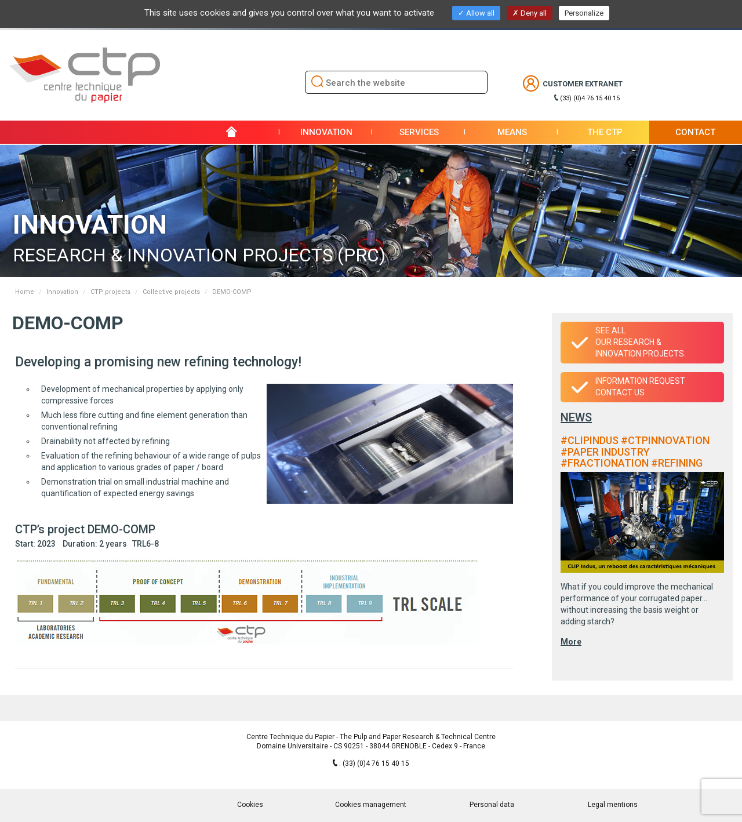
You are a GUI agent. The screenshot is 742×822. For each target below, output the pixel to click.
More (571, 641)
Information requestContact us (640, 386)
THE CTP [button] (605, 132)
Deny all (529, 13)
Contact (695, 132)
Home (24, 292)
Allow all (476, 13)
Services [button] (419, 132)
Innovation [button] (326, 132)
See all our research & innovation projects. (640, 342)
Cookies (250, 805)
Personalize (584, 13)
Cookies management (370, 805)
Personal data (492, 805)
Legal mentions (613, 805)
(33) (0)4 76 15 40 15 (590, 98)
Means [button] (512, 132)
